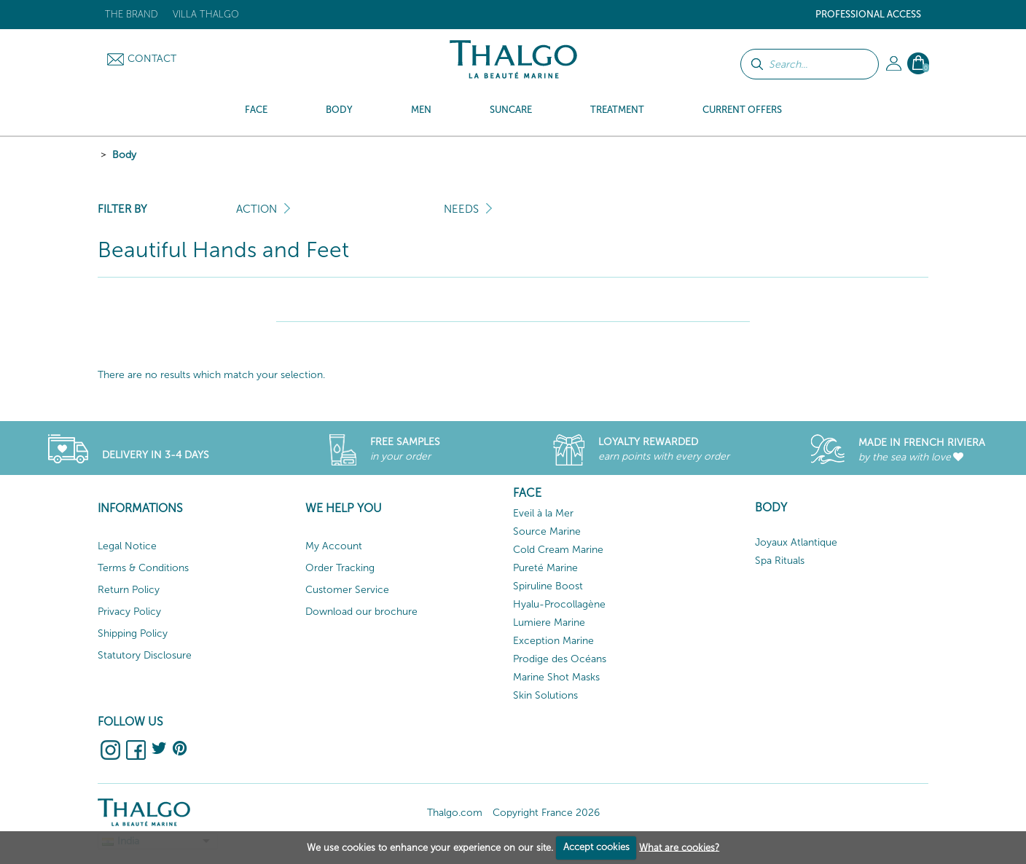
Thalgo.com (454, 812)
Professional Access (868, 14)
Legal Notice (127, 546)
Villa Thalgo (206, 14)
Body (124, 155)
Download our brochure (361, 611)
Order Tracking (340, 568)
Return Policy (129, 590)
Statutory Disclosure (145, 655)
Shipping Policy (133, 633)
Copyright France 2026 (546, 812)
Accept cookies (596, 846)
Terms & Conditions (143, 568)
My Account (333, 546)
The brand (131, 14)
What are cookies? (679, 846)
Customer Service (347, 590)
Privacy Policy (129, 611)
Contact (152, 58)
